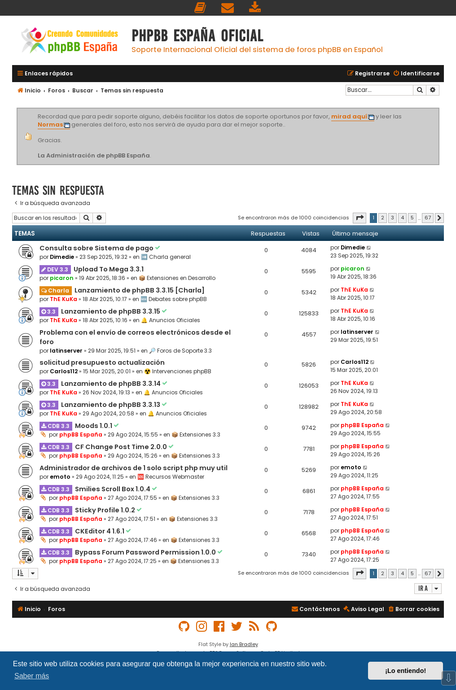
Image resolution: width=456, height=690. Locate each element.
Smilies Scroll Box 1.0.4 (113, 489)
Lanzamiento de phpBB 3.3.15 (111, 311)
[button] (359, 218)
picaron (62, 278)
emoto (60, 476)
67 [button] (428, 217)
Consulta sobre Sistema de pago (97, 248)
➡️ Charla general (166, 257)
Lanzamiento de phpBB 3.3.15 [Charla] (140, 290)
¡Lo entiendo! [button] (405, 670)
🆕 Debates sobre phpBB (173, 299)
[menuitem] (200, 8)
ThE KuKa (63, 299)
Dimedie (62, 257)
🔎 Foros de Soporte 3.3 (180, 350)
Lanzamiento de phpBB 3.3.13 (111, 404)
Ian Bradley (244, 644)
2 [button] (382, 217)
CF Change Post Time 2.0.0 (121, 446)
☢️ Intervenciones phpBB (177, 371)
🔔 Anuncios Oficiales (170, 320)
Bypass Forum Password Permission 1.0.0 (146, 552)
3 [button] (392, 217)
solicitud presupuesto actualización (102, 362)
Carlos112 (64, 371)
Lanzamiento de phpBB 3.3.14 (111, 383)
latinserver (66, 350)
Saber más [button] (31, 676)
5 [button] (412, 217)
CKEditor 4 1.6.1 (100, 531)
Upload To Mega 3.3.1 (109, 269)
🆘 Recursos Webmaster (170, 476)
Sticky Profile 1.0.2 (105, 510)
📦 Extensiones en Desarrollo (177, 278)
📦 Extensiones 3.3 (195, 434)
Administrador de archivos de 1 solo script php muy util (133, 467)
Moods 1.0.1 (94, 425)
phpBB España (80, 434)
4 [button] (402, 217)
